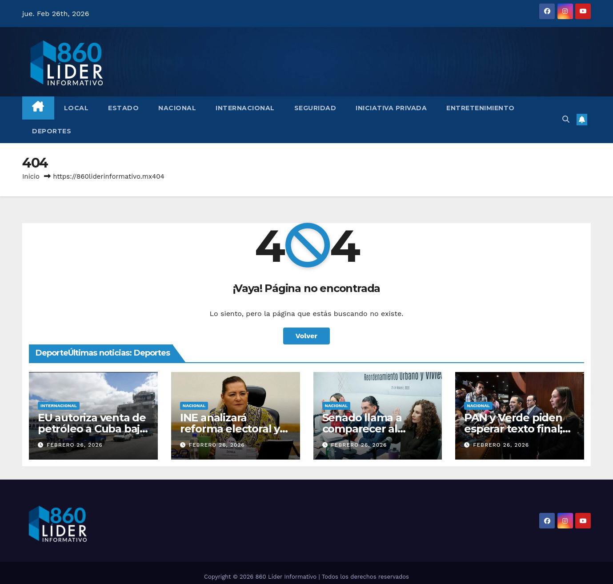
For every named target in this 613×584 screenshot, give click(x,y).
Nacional (177, 108)
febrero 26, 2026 (75, 445)
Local (76, 108)
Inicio (31, 176)
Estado (123, 108)
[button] (565, 119)
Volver (307, 336)
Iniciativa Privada (391, 108)
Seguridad (315, 108)
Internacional (245, 108)
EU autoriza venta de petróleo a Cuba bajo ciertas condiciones (92, 428)
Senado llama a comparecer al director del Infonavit (377, 428)
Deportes (51, 131)
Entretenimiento (480, 108)
